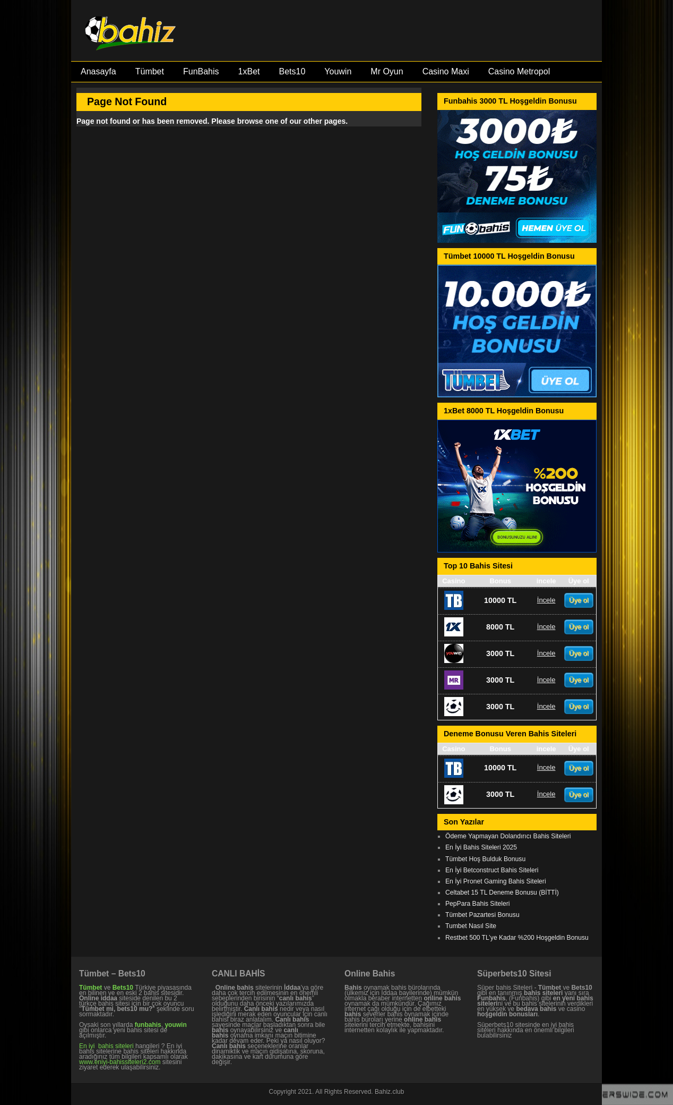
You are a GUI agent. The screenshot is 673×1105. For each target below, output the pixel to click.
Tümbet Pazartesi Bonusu (482, 915)
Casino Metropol (519, 71)
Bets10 (292, 71)
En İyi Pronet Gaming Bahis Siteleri (495, 881)
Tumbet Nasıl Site (470, 926)
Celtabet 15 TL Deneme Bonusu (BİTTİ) (502, 892)
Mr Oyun (386, 71)
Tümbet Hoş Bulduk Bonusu (485, 859)
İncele (546, 600)
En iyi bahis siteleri (106, 1046)
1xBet (249, 71)
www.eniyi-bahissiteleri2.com (119, 1062)
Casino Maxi (445, 71)
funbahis (148, 1024)
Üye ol (579, 600)
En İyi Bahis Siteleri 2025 (481, 847)
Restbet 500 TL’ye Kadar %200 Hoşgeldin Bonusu (517, 937)
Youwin (337, 71)
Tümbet (149, 71)
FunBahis (201, 71)
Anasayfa (98, 71)
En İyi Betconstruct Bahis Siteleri (491, 870)
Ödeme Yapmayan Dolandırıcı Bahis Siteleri (508, 836)
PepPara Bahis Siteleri (477, 903)
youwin (175, 1024)
